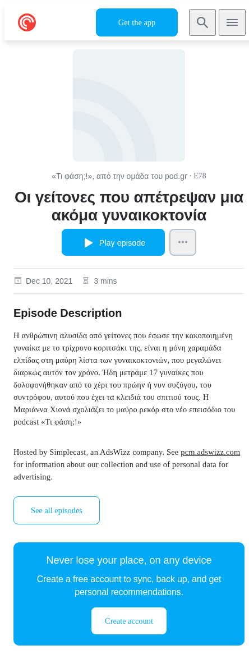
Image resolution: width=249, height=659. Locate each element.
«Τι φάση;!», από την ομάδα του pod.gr (119, 176)
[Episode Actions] (182, 242)
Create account (129, 620)
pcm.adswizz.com (210, 452)
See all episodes (56, 510)
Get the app (136, 22)
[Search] (202, 22)
